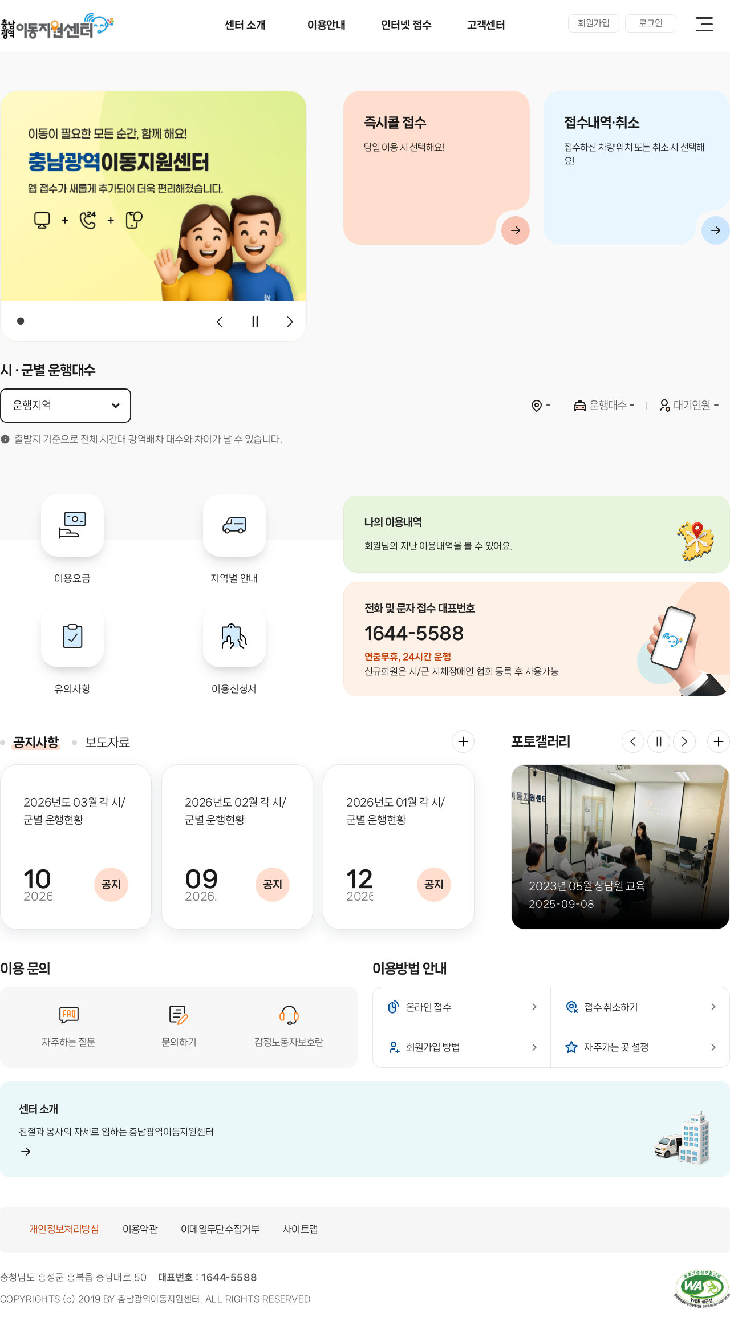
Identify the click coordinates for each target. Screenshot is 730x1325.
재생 (255, 322)
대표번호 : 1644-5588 (208, 1277)
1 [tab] (20, 321)
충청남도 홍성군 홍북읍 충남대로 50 (73, 1277)
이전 (220, 322)
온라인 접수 (428, 1007)
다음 (290, 322)
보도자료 (108, 742)
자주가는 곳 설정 (616, 1047)
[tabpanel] (153, 216)
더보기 (463, 741)
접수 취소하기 (611, 1007)
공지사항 (36, 742)
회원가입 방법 (433, 1047)
